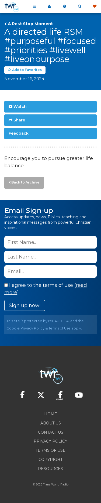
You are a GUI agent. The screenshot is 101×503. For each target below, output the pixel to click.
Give (94, 6)
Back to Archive (25, 182)
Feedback (19, 133)
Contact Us (50, 432)
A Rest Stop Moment (30, 23)
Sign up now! (24, 305)
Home (50, 414)
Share (19, 120)
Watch (20, 106)
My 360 (49, 6)
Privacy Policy (32, 328)
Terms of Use (59, 328)
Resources (50, 468)
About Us (50, 423)
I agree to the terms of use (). (45, 288)
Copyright (50, 459)
